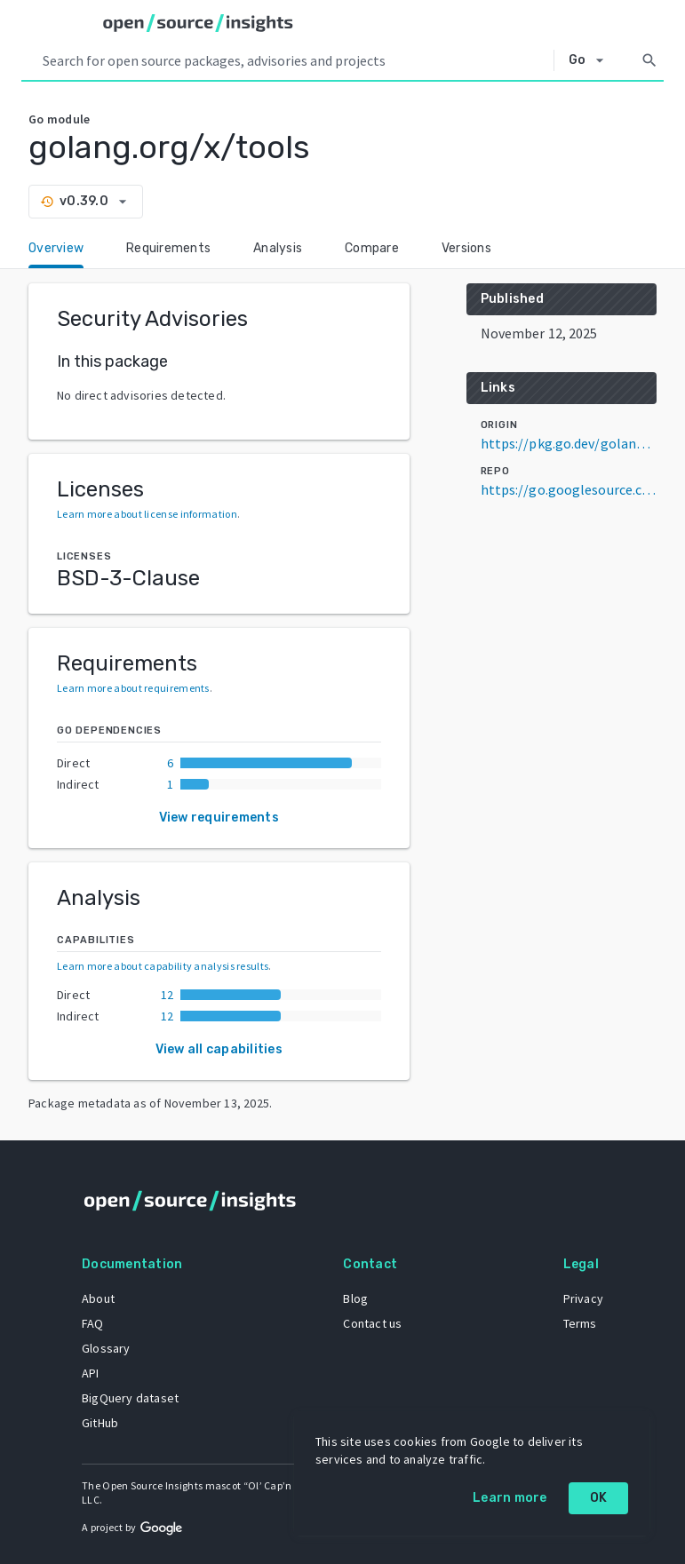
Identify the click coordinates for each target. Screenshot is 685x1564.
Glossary (106, 1348)
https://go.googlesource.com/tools (569, 489)
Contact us (372, 1323)
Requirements (168, 248)
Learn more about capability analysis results (162, 966)
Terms (580, 1323)
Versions (466, 248)
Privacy (583, 1298)
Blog (355, 1298)
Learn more (510, 1497)
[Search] (649, 60)
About (98, 1298)
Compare (372, 248)
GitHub (100, 1423)
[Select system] (591, 60)
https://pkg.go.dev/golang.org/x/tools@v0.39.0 (569, 443)
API (91, 1373)
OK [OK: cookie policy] (599, 1497)
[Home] (198, 23)
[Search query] (294, 60)
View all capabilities (219, 1049)
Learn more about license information (147, 513)
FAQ (93, 1323)
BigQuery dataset (130, 1398)
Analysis (277, 248)
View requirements (219, 817)
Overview (56, 248)
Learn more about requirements (133, 688)
